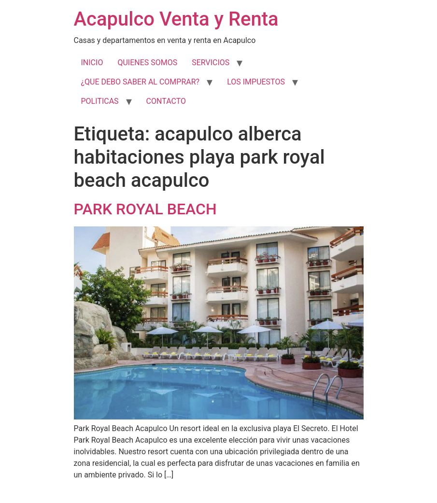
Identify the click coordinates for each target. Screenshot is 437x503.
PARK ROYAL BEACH (145, 209)
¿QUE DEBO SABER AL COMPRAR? (140, 81)
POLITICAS (100, 101)
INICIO (92, 62)
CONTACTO (166, 101)
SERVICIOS (210, 62)
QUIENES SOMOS (147, 62)
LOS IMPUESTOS (256, 81)
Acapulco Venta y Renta (176, 19)
